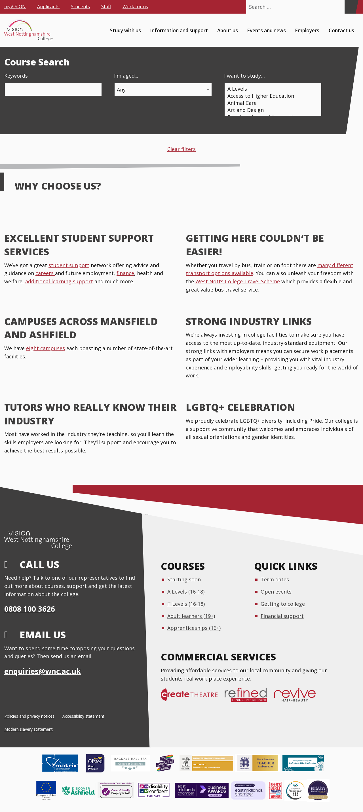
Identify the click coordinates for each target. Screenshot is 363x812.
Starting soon (184, 579)
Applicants (48, 6)
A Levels (271, 88)
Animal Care (271, 103)
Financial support (282, 616)
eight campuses (45, 348)
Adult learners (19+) (191, 616)
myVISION (15, 6)
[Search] (350, 7)
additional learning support (59, 281)
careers (45, 273)
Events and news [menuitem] (266, 30)
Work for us (135, 6)
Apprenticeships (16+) (194, 627)
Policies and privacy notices (29, 716)
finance (125, 273)
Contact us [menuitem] (341, 30)
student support (68, 265)
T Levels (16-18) (186, 603)
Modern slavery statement (28, 729)
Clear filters (181, 149)
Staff (106, 6)
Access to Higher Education (271, 95)
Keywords (16, 75)
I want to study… (244, 75)
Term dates (275, 579)
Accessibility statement (83, 716)
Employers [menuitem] (307, 30)
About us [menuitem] (227, 30)
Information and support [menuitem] (179, 30)
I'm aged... (126, 75)
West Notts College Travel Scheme (237, 281)
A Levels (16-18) (185, 591)
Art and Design (271, 110)
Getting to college (283, 603)
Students (80, 6)
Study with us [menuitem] (125, 30)
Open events (276, 591)
